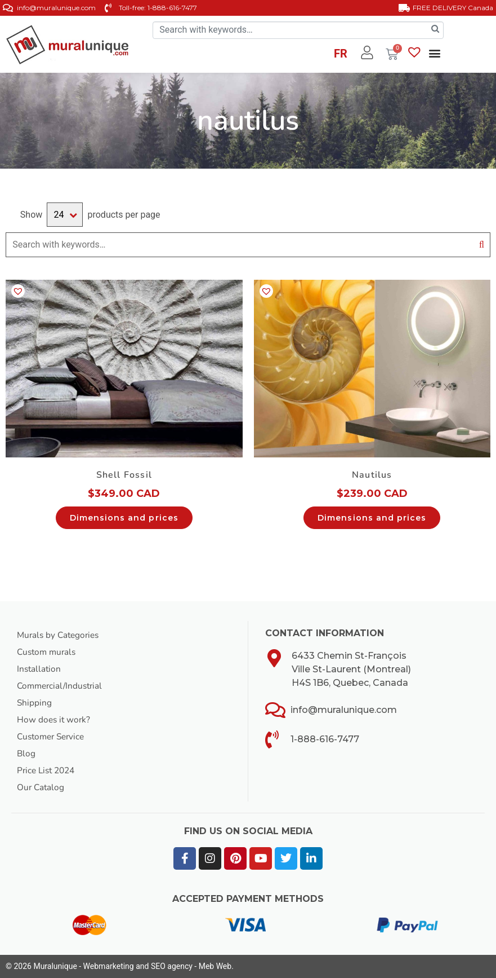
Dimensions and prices (124, 518)
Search (481, 245)
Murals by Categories (60, 635)
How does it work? (54, 719)
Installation (39, 669)
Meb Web (215, 966)
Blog (26, 753)
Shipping (34, 703)
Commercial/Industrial (62, 686)
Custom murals (48, 652)
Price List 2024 (48, 770)
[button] (435, 53)
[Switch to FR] (340, 55)
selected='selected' (65, 214)
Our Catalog (41, 787)
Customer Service (53, 736)
